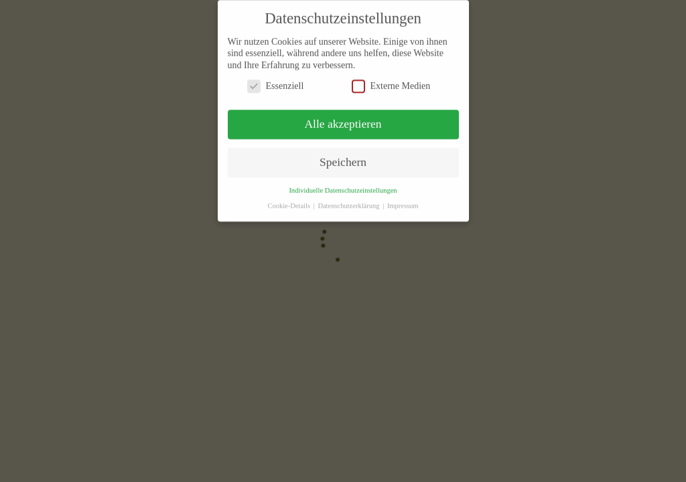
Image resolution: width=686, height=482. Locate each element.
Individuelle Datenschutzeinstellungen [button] (343, 185)
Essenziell (275, 80)
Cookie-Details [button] (289, 200)
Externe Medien (391, 80)
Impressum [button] (403, 200)
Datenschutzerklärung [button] (349, 200)
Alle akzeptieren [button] (342, 118)
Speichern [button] (343, 156)
